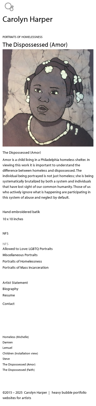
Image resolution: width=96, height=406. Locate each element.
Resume (9, 295)
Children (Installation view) (20, 353)
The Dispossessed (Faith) (19, 370)
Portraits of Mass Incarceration (26, 267)
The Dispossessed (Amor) (19, 364)
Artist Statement (15, 282)
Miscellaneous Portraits (20, 255)
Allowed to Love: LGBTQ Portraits (28, 248)
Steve (6, 359)
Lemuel (7, 348)
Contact (9, 303)
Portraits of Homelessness (22, 37)
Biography (10, 288)
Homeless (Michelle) (16, 337)
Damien (8, 342)
